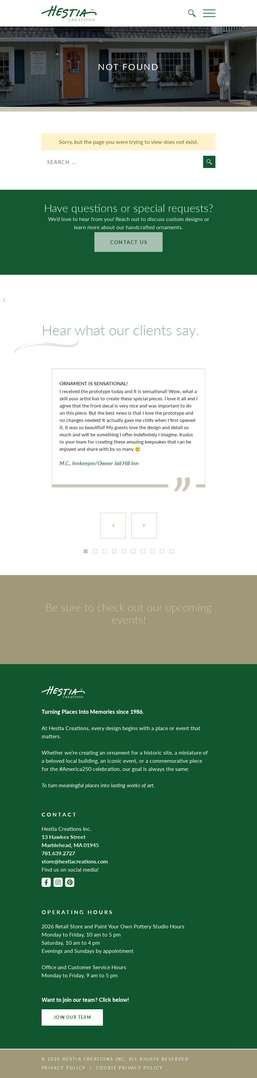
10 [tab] (171, 551)
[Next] (144, 525)
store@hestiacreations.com (75, 861)
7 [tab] (143, 551)
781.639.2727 (58, 853)
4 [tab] (114, 551)
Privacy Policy (64, 1068)
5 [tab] (124, 551)
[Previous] (113, 525)
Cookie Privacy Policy (129, 1068)
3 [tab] (105, 551)
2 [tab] (95, 551)
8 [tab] (152, 551)
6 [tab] (133, 551)
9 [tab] (162, 551)
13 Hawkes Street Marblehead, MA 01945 (70, 841)
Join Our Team (72, 1017)
